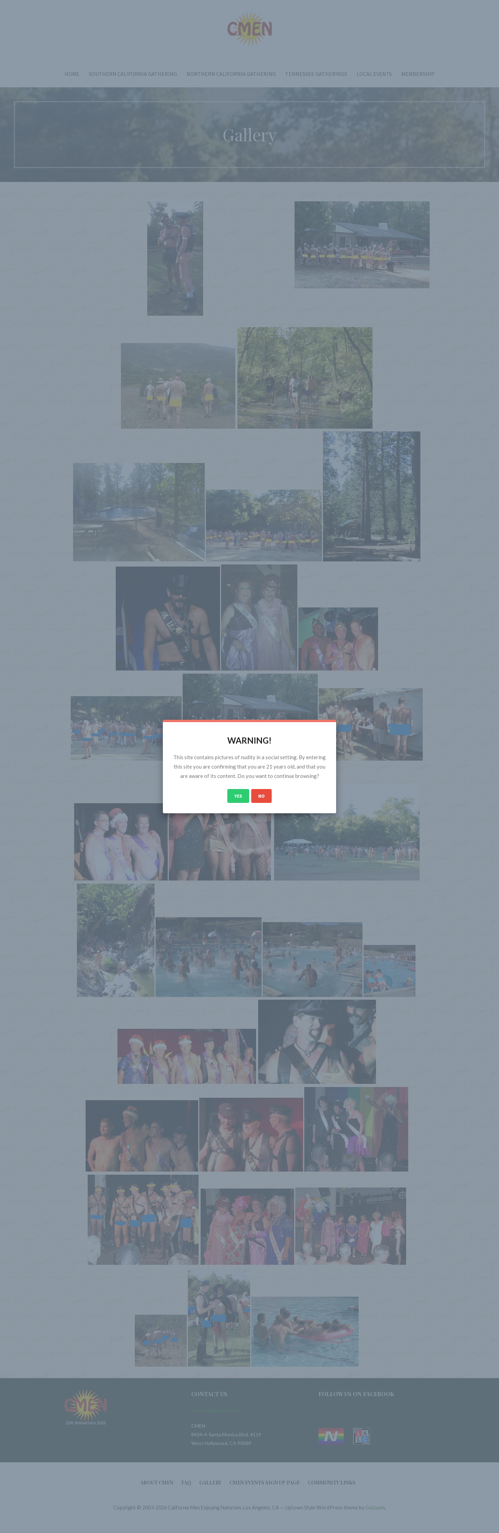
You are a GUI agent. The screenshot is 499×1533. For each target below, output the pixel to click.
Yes (238, 796)
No (261, 796)
